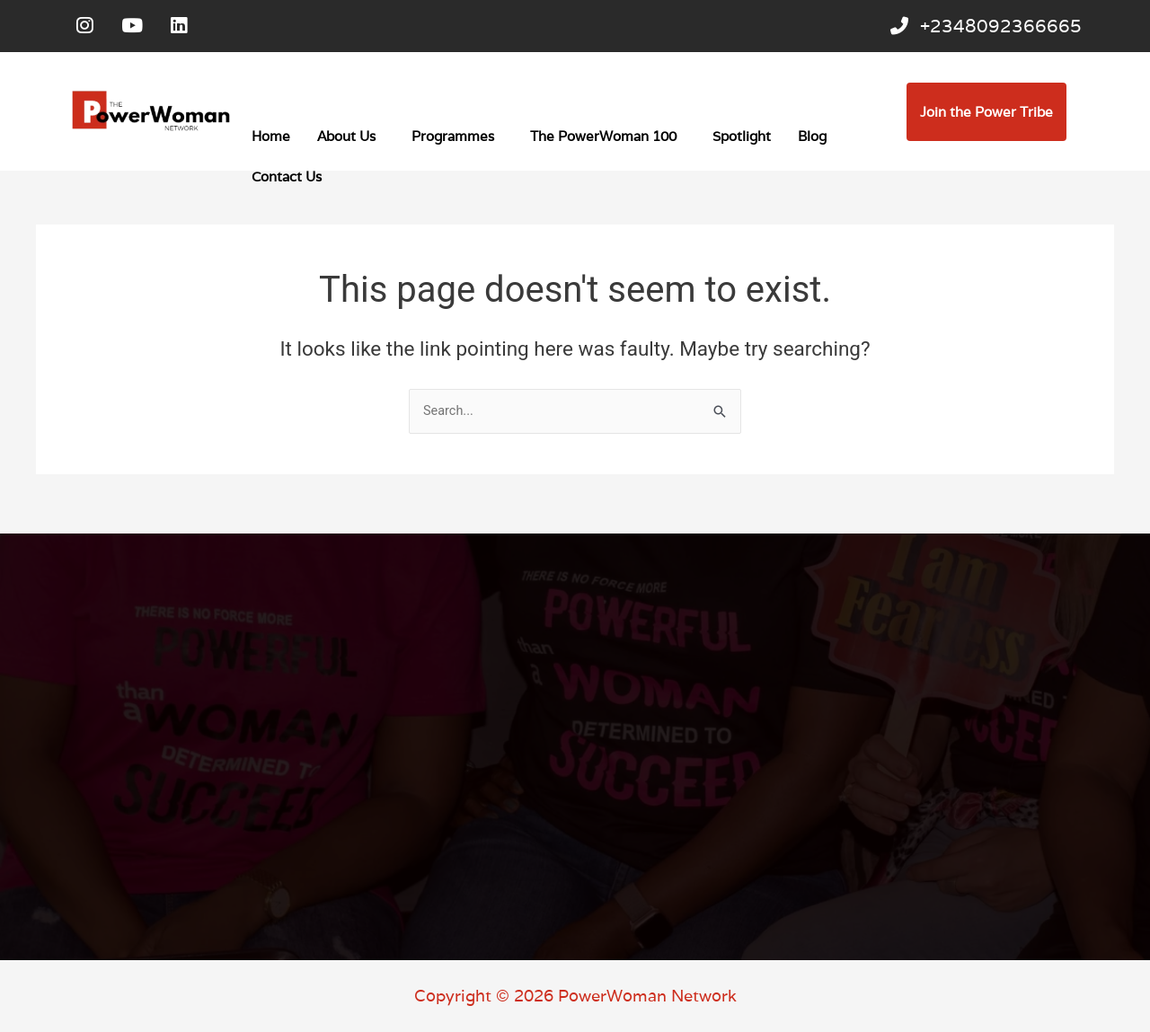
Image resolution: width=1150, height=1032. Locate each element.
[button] (351, 140)
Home (271, 140)
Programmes (452, 140)
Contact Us (287, 181)
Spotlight (741, 140)
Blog (812, 140)
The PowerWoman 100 (603, 140)
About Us (346, 140)
